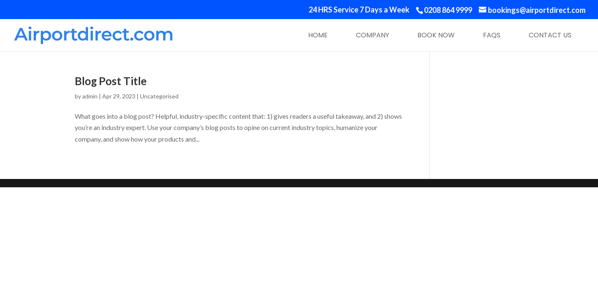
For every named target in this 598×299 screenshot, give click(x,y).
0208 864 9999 (448, 10)
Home (318, 35)
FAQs (491, 35)
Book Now (436, 35)
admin (90, 96)
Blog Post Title (111, 81)
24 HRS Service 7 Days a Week (359, 10)
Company (372, 35)
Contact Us (550, 35)
